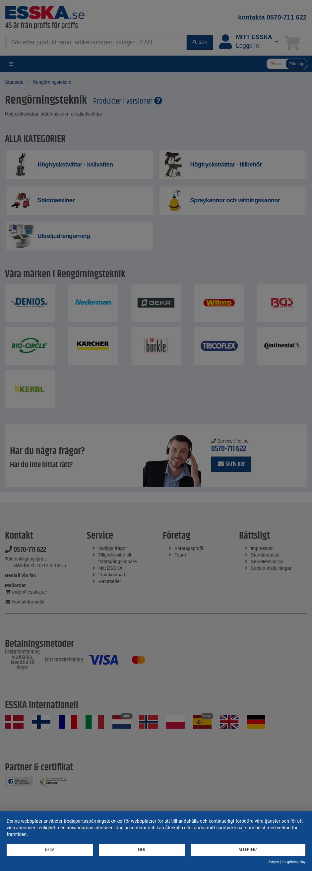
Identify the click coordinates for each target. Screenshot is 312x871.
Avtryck (273, 862)
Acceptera (248, 849)
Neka (49, 849)
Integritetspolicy (293, 862)
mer (141, 849)
